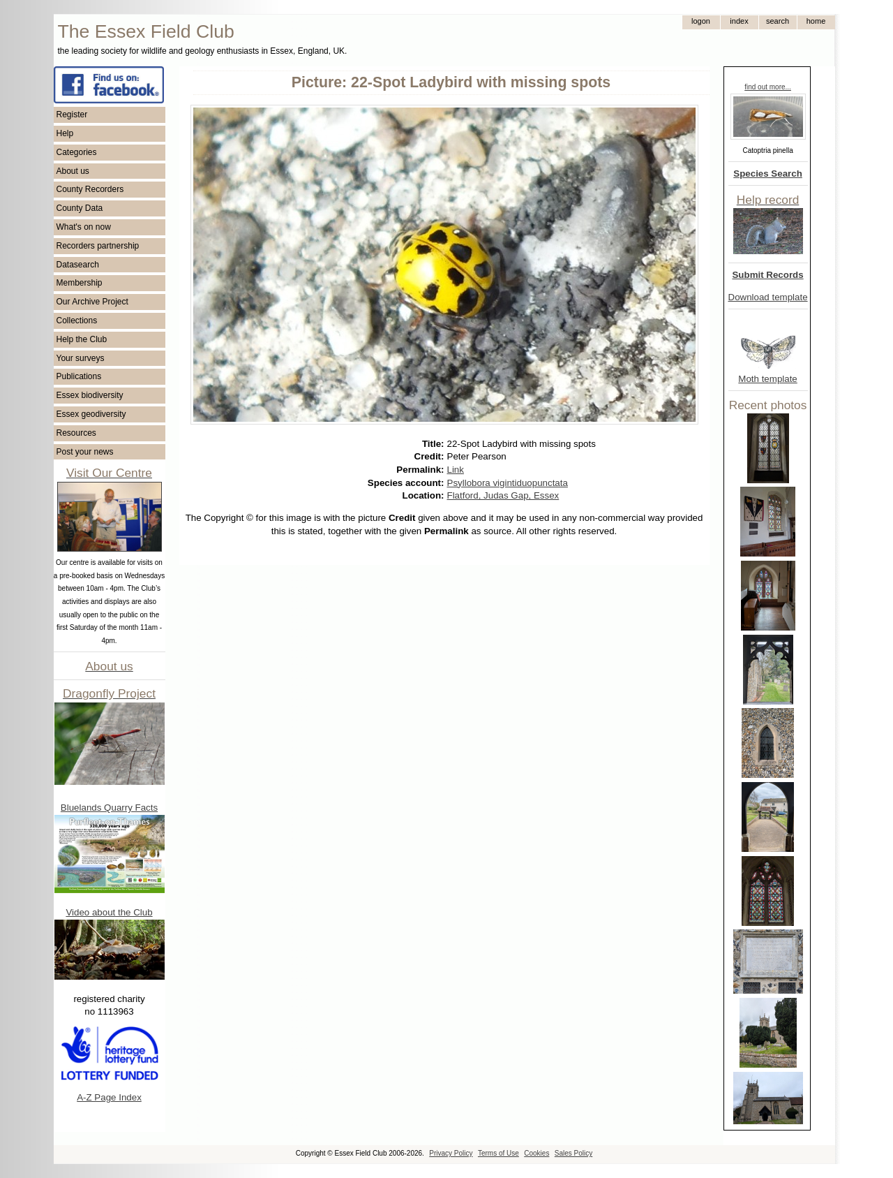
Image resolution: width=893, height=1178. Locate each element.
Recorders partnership (98, 246)
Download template (768, 297)
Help (65, 133)
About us (73, 171)
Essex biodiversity (90, 395)
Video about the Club (109, 912)
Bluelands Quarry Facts (109, 807)
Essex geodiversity (91, 414)
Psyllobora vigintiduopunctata (507, 483)
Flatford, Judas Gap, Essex (503, 495)
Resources (76, 433)
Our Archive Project (92, 302)
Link (455, 469)
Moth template (767, 379)
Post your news (85, 452)
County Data (80, 208)
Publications (79, 376)
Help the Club (82, 339)
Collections (77, 320)
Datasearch (78, 265)
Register (72, 114)
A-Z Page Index (109, 1097)
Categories (77, 152)
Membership (80, 283)
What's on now (84, 227)
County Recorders (90, 189)
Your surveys (81, 358)
